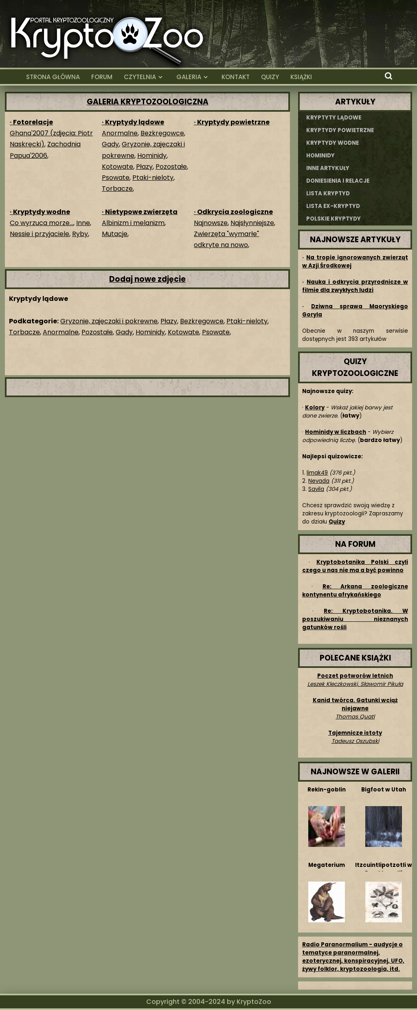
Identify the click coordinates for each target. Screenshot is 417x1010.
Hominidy (152, 155)
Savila (316, 489)
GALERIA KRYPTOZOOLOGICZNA (147, 101)
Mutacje (114, 234)
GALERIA (188, 77)
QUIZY (270, 77)
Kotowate (117, 166)
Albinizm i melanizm (133, 223)
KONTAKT (236, 77)
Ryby (80, 234)
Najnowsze (211, 223)
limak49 (317, 473)
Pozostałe (171, 166)
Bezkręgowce (162, 133)
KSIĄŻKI (301, 77)
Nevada (318, 481)
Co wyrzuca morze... (41, 223)
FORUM (101, 77)
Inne (83, 223)
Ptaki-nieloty (152, 177)
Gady (110, 144)
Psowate (115, 177)
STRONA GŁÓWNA (53, 77)
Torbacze (117, 188)
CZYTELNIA (140, 77)
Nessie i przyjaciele (39, 234)
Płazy (144, 166)
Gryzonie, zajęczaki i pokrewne (109, 321)
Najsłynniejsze (252, 223)
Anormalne (120, 133)
